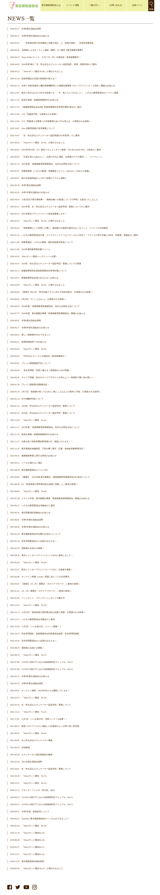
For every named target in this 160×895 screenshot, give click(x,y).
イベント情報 (72, 5)
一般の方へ (94, 5)
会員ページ (137, 5)
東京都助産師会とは (51, 5)
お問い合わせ (115, 5)
